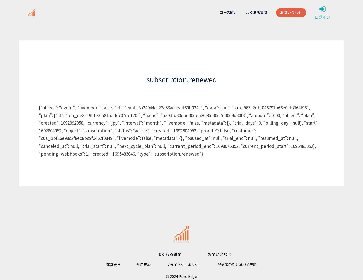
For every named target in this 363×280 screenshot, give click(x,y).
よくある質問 (256, 12)
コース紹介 (228, 12)
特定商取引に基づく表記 (237, 264)
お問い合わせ (291, 12)
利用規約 (144, 264)
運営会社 (113, 264)
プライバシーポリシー (184, 264)
